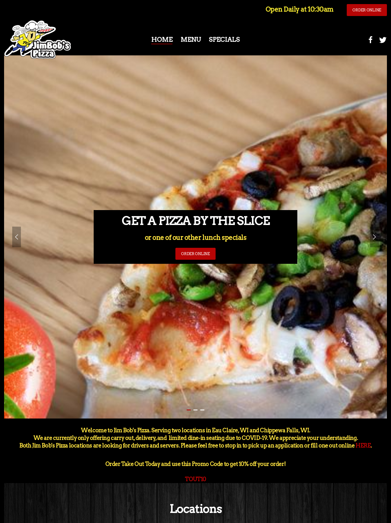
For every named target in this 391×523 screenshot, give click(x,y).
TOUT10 (195, 479)
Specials (224, 39)
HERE (363, 445)
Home (161, 39)
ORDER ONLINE (366, 10)
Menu (191, 39)
